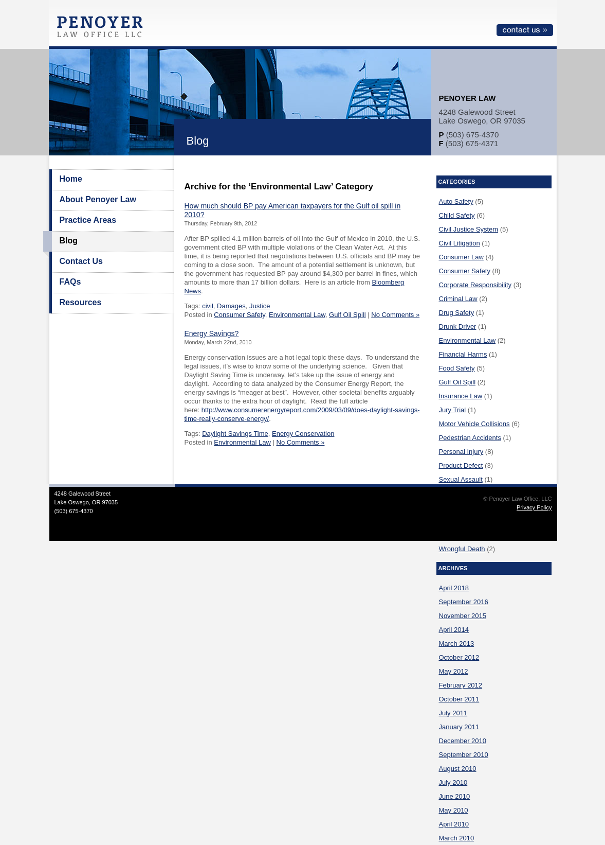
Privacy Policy (534, 507)
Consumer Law (461, 257)
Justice (259, 306)
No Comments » (395, 315)
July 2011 (453, 713)
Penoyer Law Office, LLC (102, 29)
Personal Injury (461, 451)
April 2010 (454, 824)
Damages (231, 306)
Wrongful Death (462, 549)
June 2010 (454, 796)
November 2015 (463, 616)
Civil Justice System (469, 229)
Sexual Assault (461, 479)
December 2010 (463, 741)
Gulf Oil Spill (347, 315)
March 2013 (456, 643)
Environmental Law (297, 315)
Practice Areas (88, 220)
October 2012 (459, 657)
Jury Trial (452, 410)
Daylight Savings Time (235, 433)
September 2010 (463, 755)
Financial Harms (463, 354)
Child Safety (457, 215)
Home (71, 178)
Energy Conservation (303, 433)
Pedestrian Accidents (470, 438)
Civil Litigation (459, 243)
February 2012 (461, 685)
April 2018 (454, 588)
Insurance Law (461, 396)
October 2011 (459, 699)
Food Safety (457, 368)
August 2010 (457, 768)
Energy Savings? (212, 333)
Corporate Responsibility (475, 285)
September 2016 (463, 602)
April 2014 (454, 629)
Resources (81, 302)
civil (207, 306)
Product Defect (461, 465)
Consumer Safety (239, 315)
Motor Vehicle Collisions (474, 424)
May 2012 (453, 671)
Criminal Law (458, 299)
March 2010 (456, 838)
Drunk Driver (457, 326)
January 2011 (459, 727)
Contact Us (81, 261)
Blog (69, 240)
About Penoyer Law (98, 199)
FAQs (70, 281)
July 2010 (453, 782)
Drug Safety (456, 312)
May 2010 (453, 810)
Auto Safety (456, 201)
